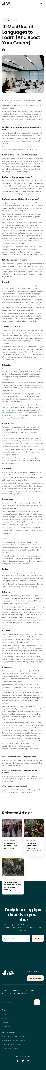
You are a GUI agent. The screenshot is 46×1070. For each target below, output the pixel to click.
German (9, 1044)
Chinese (4, 1044)
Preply (25, 742)
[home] (6, 3)
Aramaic (4, 1040)
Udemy (24, 737)
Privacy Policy (6, 1026)
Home (4, 1014)
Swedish (23, 1040)
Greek (9, 1048)
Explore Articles (35, 978)
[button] (41, 3)
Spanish (22, 1036)
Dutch (4, 1048)
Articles (4, 1018)
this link (35, 750)
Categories (5, 1022)
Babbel (14, 729)
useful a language (30, 134)
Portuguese (16, 1044)
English (9, 1036)
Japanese (15, 1040)
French (9, 1040)
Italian (14, 1036)
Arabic (4, 1036)
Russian (15, 1048)
